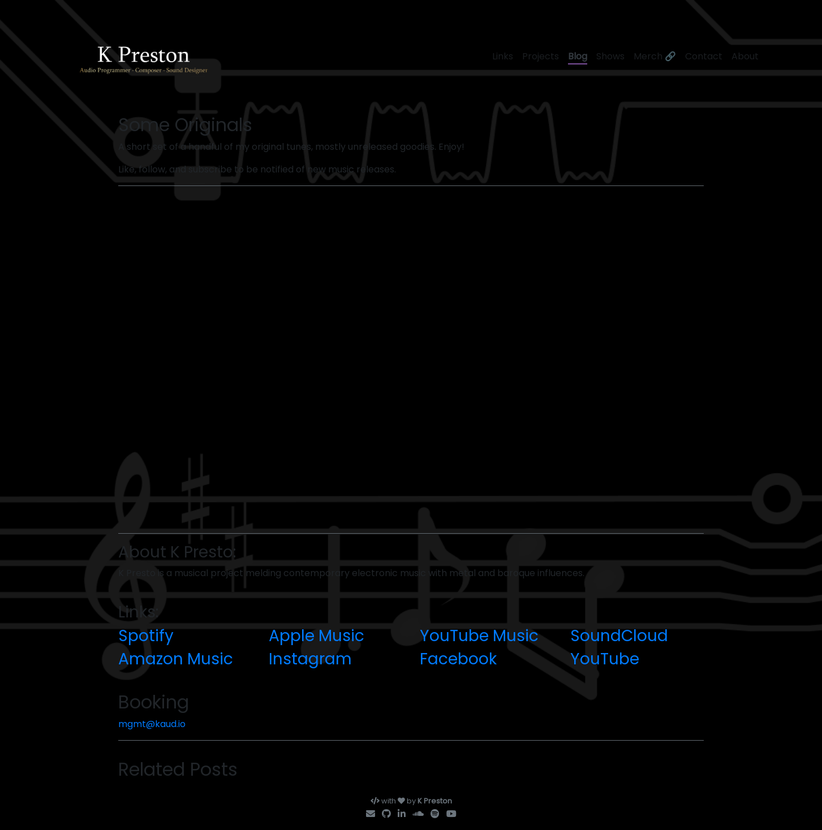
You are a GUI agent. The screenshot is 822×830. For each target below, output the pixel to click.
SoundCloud (619, 636)
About (745, 56)
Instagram (310, 659)
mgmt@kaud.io (152, 723)
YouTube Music (479, 636)
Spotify (146, 636)
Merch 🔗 (655, 56)
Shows (610, 56)
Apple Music (316, 636)
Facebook (458, 659)
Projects (540, 56)
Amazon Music (175, 659)
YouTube (604, 659)
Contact (703, 56)
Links (502, 56)
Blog (577, 56)
